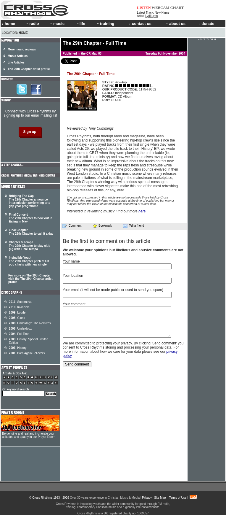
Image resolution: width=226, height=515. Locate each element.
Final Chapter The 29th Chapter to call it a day (31, 231)
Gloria (17, 318)
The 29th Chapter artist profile (29, 69)
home (8, 23)
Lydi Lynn (151, 16)
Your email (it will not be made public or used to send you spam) (113, 290)
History (17, 347)
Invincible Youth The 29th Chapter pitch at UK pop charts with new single (29, 261)
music (57, 23)
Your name (71, 261)
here (142, 211)
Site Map (160, 497)
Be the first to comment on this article (106, 241)
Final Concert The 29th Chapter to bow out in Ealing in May (30, 218)
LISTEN (144, 7)
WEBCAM (160, 7)
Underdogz (20, 328)
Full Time (19, 334)
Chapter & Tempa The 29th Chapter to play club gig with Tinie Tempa (29, 246)
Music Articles (18, 56)
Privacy (147, 497)
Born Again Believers (27, 353)
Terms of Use (177, 497)
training (105, 23)
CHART (177, 7)
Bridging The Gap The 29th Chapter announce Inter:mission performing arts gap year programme (29, 201)
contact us (140, 23)
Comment (71, 226)
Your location (73, 276)
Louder (18, 312)
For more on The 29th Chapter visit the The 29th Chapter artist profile (30, 279)
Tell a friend (133, 226)
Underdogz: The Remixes (30, 323)
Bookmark (102, 226)
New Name (162, 12)
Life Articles (16, 62)
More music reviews (22, 49)
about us (175, 23)
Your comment (74, 304)
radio (32, 23)
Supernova (20, 301)
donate (206, 23)
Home (23, 32)
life (80, 23)
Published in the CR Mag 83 (82, 53)
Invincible (19, 307)
